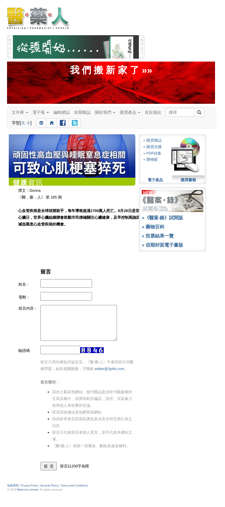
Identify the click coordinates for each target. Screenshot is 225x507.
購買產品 (130, 112)
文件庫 (20, 112)
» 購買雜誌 (152, 140)
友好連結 (153, 112)
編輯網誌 (61, 112)
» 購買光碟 (152, 147)
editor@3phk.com (109, 369)
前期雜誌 (82, 112)
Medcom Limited (27, 489)
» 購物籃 (150, 159)
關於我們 (105, 112)
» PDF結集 (152, 153)
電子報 (41, 112)
